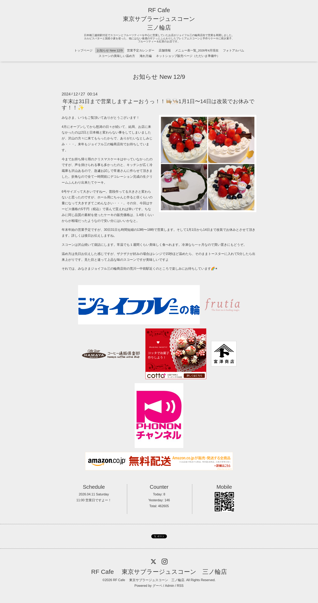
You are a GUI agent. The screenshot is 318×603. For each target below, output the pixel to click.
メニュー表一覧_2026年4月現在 (197, 50)
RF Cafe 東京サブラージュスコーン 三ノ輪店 (159, 19)
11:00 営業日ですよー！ (93, 500)
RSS (180, 585)
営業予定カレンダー (140, 50)
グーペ (157, 585)
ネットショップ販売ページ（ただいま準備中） (188, 56)
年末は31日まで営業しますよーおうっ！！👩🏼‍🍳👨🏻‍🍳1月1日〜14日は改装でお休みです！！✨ (158, 104)
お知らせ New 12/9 (110, 50)
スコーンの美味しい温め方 (117, 56)
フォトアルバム (233, 50)
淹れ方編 (146, 56)
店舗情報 (165, 50)
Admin (169, 585)
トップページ (83, 50)
